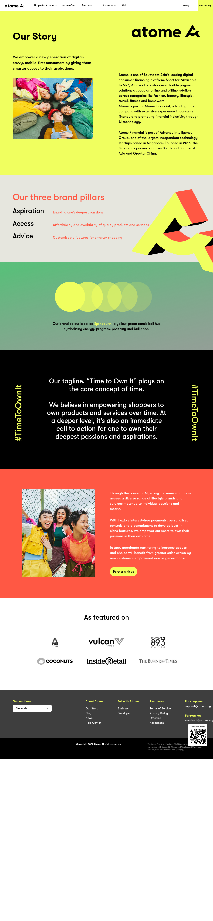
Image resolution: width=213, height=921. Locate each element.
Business (87, 5)
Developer (124, 713)
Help (124, 5)
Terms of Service (160, 708)
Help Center (93, 722)
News (89, 718)
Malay (186, 5)
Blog (88, 713)
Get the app (205, 5)
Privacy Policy (159, 713)
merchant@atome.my (199, 720)
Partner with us (123, 571)
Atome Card (69, 5)
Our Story (92, 708)
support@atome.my (198, 706)
